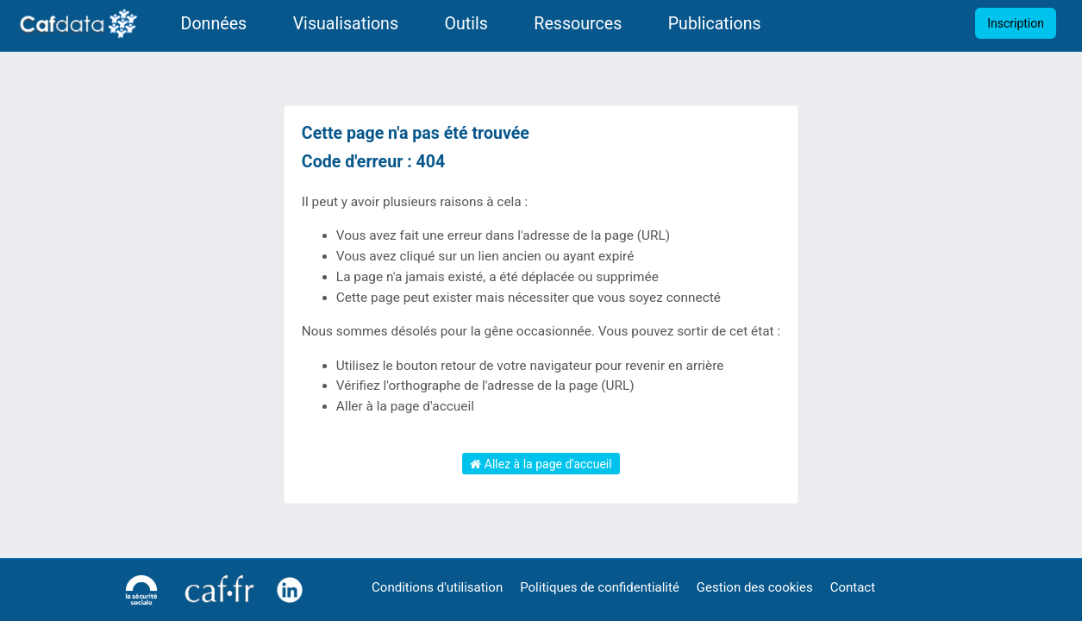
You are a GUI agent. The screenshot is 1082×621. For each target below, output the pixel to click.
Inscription (1015, 23)
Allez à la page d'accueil (540, 464)
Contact (852, 587)
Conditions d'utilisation (437, 587)
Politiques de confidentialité (599, 587)
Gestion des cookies (755, 587)
